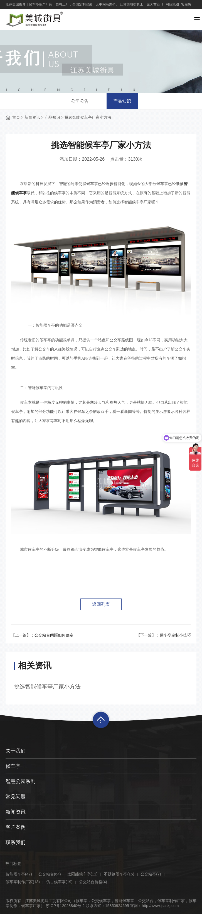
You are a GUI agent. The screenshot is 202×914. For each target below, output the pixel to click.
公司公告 (80, 101)
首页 (16, 117)
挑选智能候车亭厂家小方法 (47, 686)
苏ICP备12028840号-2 (65, 905)
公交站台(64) (49, 874)
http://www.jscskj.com (160, 905)
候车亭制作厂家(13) (23, 882)
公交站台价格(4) (93, 882)
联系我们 (16, 842)
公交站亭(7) (151, 874)
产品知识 (122, 101)
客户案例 (16, 827)
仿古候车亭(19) (59, 882)
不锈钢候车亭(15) (119, 874)
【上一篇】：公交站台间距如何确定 (42, 635)
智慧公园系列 (21, 781)
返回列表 (101, 604)
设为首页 (153, 4)
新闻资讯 (32, 117)
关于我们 (16, 751)
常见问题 (16, 796)
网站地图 (172, 4)
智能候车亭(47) (19, 874)
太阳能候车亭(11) (82, 874)
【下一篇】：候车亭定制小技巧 (163, 635)
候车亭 (13, 766)
